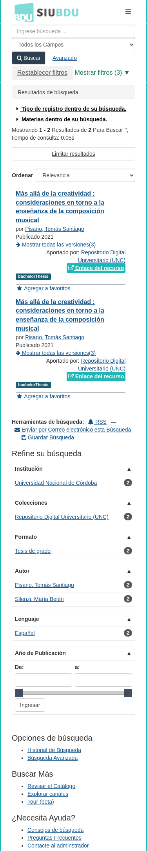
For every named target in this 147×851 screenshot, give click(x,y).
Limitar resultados (73, 154)
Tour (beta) (40, 802)
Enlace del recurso (96, 268)
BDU (22, 12)
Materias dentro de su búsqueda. (61, 119)
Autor (22, 571)
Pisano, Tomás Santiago (54, 229)
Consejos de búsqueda (55, 830)
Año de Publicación (40, 653)
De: (19, 667)
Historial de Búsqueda (54, 750)
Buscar (28, 58)
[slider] (19, 693)
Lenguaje (27, 619)
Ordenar (22, 175)
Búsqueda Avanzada (52, 758)
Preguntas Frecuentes (54, 838)
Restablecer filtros (42, 72)
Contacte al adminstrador (58, 845)
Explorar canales (47, 794)
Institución (29, 469)
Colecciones (31, 503)
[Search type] (73, 44)
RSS (97, 422)
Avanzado (65, 58)
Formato (26, 537)
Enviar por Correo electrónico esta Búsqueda (73, 429)
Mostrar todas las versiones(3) (56, 244)
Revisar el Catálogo (51, 786)
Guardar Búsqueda (48, 437)
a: (77, 667)
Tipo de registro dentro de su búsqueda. (70, 109)
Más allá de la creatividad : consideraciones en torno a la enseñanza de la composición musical (60, 207)
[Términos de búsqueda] (73, 31)
